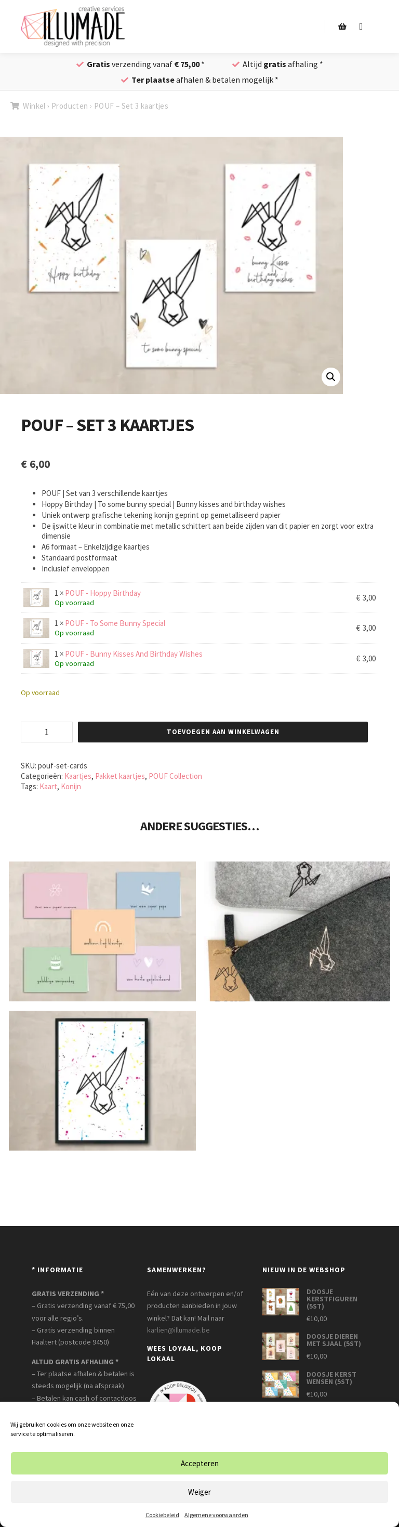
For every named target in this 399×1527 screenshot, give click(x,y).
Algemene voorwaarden (216, 1515)
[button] (331, 377)
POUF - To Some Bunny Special (115, 623)
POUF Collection (175, 776)
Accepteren (200, 1463)
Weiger (199, 1492)
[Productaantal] (47, 732)
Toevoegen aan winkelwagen (223, 731)
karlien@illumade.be (178, 1330)
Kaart (48, 786)
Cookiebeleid (162, 1515)
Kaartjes (77, 776)
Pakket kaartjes (120, 776)
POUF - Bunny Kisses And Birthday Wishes (134, 654)
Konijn (71, 786)
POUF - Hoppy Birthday (103, 593)
